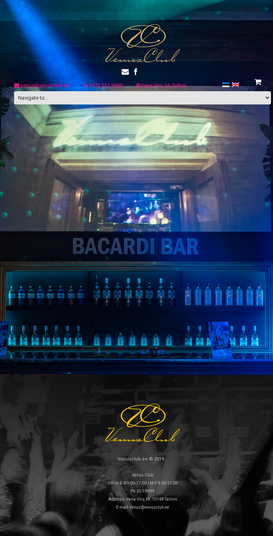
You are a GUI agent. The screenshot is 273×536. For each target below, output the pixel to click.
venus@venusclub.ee (42, 85)
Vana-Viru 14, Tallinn (161, 85)
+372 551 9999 (103, 85)
